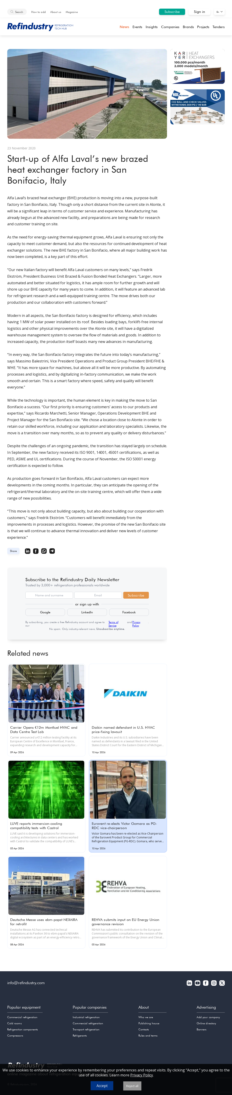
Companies (170, 27)
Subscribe (172, 12)
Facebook (129, 612)
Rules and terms (148, 1035)
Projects (203, 27)
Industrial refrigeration (86, 1017)
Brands (188, 27)
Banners (201, 1029)
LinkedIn (87, 612)
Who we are (145, 1017)
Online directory (206, 1023)
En (218, 11)
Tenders (219, 27)
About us (55, 12)
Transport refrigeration (86, 1029)
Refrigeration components (22, 1029)
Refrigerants (80, 1035)
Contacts (143, 1029)
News (124, 27)
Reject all (132, 1086)
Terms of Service (113, 623)
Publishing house (148, 1023)
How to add (38, 12)
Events (137, 27)
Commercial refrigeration (22, 1017)
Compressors (15, 1035)
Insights (152, 27)
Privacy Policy (136, 623)
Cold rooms (14, 1023)
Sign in (199, 12)
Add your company (208, 1017)
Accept (102, 1085)
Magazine (71, 12)
